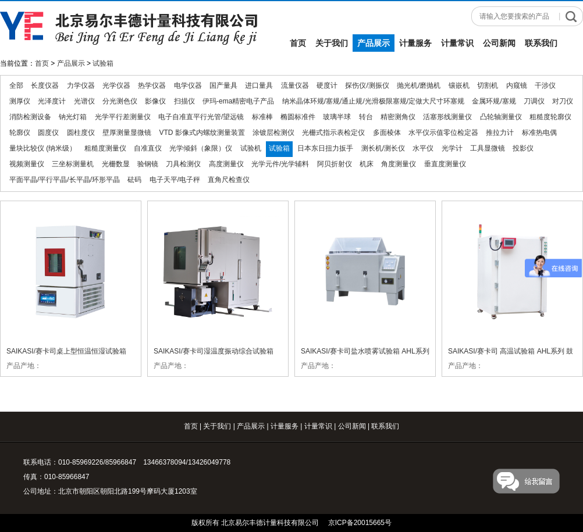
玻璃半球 (337, 117)
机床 (367, 164)
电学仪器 (188, 85)
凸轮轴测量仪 (501, 117)
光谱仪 (84, 101)
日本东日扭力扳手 (325, 148)
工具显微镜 (487, 148)
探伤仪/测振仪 (367, 85)
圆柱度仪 (81, 132)
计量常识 (457, 43)
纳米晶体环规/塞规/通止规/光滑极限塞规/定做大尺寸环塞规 (373, 101)
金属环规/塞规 (494, 101)
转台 (366, 117)
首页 (298, 43)
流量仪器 (295, 85)
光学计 (452, 148)
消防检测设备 (30, 117)
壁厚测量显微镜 (126, 132)
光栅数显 (116, 164)
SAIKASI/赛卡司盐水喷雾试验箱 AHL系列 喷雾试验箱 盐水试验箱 (365, 351)
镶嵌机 (459, 85)
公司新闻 (499, 43)
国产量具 (223, 85)
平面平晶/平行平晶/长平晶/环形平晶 (64, 180)
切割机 (487, 85)
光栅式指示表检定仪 (333, 132)
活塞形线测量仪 (447, 117)
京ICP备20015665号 (360, 523)
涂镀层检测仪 (273, 132)
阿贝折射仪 (334, 164)
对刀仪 (562, 101)
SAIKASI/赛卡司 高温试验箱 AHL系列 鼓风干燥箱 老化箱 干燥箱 (510, 351)
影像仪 (155, 101)
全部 (16, 85)
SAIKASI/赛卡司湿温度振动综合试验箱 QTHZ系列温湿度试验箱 (213, 351)
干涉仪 (545, 85)
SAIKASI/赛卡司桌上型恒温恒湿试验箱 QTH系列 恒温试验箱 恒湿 (66, 351)
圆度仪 (48, 132)
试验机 (250, 148)
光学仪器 (116, 85)
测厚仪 (19, 101)
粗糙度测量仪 (105, 148)
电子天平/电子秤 (175, 180)
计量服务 (415, 43)
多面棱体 (387, 132)
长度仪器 (45, 85)
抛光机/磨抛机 (418, 85)
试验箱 (103, 63)
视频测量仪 (26, 164)
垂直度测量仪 (445, 164)
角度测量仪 (398, 164)
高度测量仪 (226, 164)
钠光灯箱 (73, 117)
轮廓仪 (19, 132)
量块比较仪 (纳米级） (42, 148)
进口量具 (259, 85)
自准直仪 (148, 148)
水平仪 (423, 148)
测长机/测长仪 (383, 148)
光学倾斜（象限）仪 (200, 148)
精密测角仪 (398, 117)
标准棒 (262, 117)
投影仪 (523, 148)
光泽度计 (52, 101)
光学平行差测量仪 (123, 117)
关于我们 (331, 43)
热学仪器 (152, 85)
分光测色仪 (119, 101)
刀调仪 (534, 101)
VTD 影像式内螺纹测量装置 (201, 132)
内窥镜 (516, 85)
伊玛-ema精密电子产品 (238, 101)
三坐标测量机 (73, 164)
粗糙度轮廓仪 (550, 117)
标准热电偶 (539, 132)
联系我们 (541, 43)
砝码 (134, 180)
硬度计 (327, 85)
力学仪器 (81, 85)
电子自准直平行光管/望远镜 (201, 117)
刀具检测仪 (183, 164)
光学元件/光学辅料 (280, 164)
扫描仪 (184, 101)
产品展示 (373, 43)
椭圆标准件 (297, 117)
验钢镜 (147, 164)
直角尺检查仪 (229, 180)
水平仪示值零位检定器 (443, 132)
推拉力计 (500, 132)
